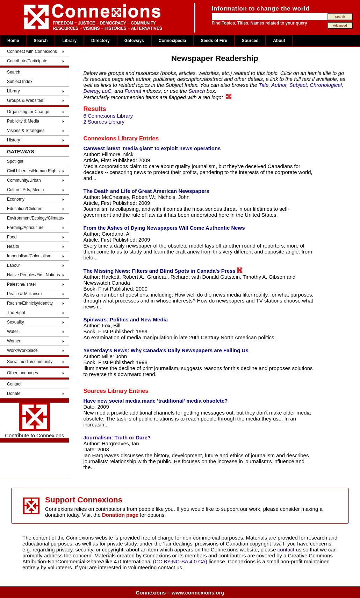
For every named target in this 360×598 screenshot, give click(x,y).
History (13, 140)
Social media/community (29, 361)
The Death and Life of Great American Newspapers (146, 191)
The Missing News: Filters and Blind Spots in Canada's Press (162, 270)
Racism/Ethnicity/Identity (30, 303)
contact (287, 549)
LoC (107, 91)
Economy (15, 199)
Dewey (91, 91)
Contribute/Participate (27, 60)
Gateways (134, 40)
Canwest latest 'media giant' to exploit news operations (152, 148)
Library (69, 40)
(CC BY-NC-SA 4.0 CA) (180, 561)
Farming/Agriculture (25, 227)
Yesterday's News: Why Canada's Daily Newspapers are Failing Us (165, 350)
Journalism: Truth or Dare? (117, 437)
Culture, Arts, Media (25, 189)
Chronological (326, 85)
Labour (13, 265)
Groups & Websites (25, 100)
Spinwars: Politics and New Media (125, 319)
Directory (100, 40)
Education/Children (24, 208)
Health (13, 246)
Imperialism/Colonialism (29, 255)
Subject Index (20, 81)
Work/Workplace (22, 350)
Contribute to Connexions (34, 420)
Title (263, 85)
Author (278, 85)
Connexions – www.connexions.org (180, 593)
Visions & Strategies (25, 130)
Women (14, 341)
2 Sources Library (103, 122)
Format (133, 91)
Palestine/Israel (21, 284)
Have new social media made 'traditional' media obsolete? (155, 401)
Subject (298, 85)
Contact (14, 384)
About (279, 40)
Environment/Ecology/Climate (34, 218)
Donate (14, 393)
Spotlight (15, 161)
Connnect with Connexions (32, 51)
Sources (250, 40)
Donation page (120, 515)
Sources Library (105, 391)
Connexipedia (172, 40)
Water (12, 331)
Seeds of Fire (214, 40)
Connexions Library (110, 138)
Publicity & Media (23, 121)
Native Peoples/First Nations (33, 274)
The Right (16, 312)
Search (41, 40)
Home (13, 40)
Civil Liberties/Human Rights (33, 170)
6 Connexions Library (108, 116)
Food (11, 237)
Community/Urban (24, 180)
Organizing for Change (28, 111)
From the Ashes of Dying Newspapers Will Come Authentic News (164, 228)
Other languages (22, 372)
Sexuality (15, 322)
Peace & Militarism (24, 293)
